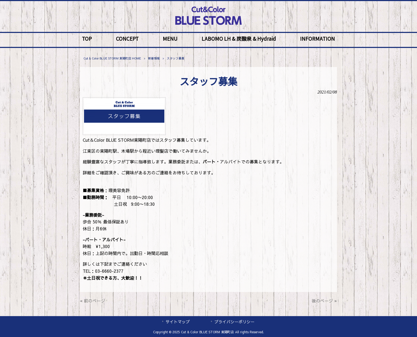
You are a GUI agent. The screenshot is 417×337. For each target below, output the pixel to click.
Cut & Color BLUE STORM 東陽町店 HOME (112, 58)
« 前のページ (92, 301)
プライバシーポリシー (234, 321)
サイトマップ (178, 321)
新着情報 (154, 58)
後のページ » (324, 301)
